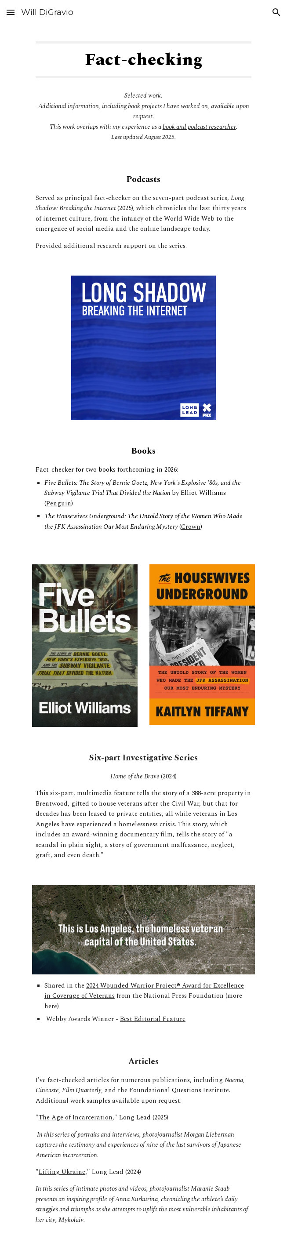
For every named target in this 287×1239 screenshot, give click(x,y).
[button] (10, 12)
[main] (143, 59)
